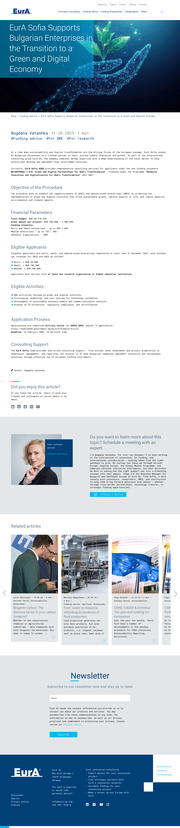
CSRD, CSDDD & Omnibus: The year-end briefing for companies (132, 612)
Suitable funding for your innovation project (104, 788)
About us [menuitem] (102, 4)
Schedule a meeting (111, 494)
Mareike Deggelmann (74, 597)
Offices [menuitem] (132, 4)
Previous (6, 593)
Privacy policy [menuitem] (20, 801)
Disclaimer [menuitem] (17, 795)
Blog (13, 116)
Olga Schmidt (121, 597)
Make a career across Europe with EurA (108, 794)
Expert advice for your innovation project (109, 775)
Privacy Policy (72, 724)
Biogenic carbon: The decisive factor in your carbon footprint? (34, 612)
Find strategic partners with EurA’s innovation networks (106, 781)
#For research (81, 138)
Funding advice (28, 116)
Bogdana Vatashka (29, 133)
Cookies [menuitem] (15, 804)
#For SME (56, 138)
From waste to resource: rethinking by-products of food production (81, 612)
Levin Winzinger (22, 597)
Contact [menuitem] (143, 4)
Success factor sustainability (30, 600)
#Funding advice (28, 138)
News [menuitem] (144, 11)
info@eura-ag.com (62, 801)
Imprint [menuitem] (15, 798)
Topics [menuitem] (113, 4)
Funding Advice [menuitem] (90, 11)
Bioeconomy (19, 604)
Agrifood (86, 604)
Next (173, 593)
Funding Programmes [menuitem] (111, 11)
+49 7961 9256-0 (61, 804)
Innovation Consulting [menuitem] (69, 11)
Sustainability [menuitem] (131, 11)
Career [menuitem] (122, 4)
